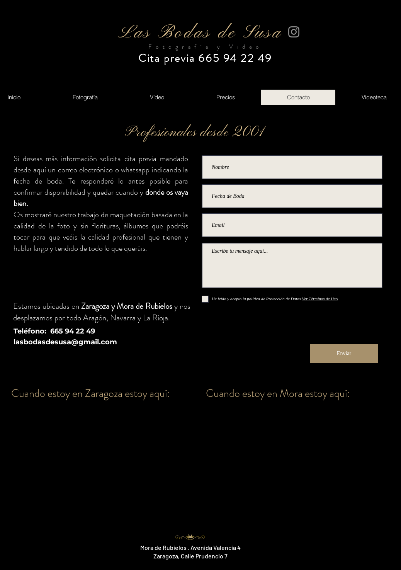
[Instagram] (293, 31)
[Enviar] (344, 353)
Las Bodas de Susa (200, 33)
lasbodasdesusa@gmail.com (65, 342)
